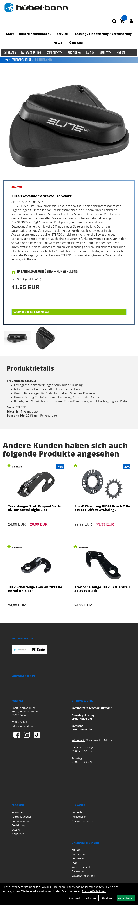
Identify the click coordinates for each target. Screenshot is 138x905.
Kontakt (76, 849)
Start (10, 34)
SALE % (89, 53)
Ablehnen (107, 898)
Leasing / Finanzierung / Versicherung (103, 34)
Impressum (78, 858)
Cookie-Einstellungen (83, 898)
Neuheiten (105, 53)
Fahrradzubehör (30, 53)
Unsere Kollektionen (35, 34)
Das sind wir (79, 854)
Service (63, 34)
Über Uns (77, 43)
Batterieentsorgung (83, 875)
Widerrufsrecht (81, 867)
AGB (74, 862)
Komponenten (54, 53)
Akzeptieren (126, 898)
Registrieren (79, 816)
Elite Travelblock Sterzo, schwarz (42, 196)
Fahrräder (9, 53)
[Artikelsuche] (115, 22)
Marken (120, 53)
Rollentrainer (43, 59)
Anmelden (78, 812)
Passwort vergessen (83, 821)
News (59, 43)
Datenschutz (79, 871)
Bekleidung (73, 53)
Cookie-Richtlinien (94, 891)
